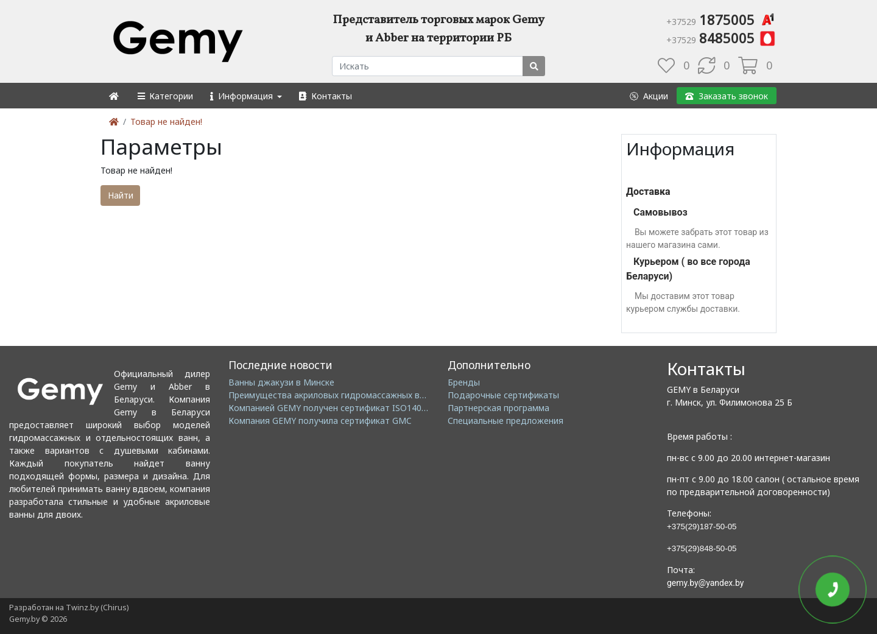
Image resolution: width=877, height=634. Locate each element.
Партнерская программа (498, 408)
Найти (120, 195)
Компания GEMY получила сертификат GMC (320, 420)
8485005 (721, 38)
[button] (165, 96)
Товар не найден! (166, 121)
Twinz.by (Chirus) (97, 607)
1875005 (721, 19)
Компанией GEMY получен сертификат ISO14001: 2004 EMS (351, 408)
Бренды (464, 382)
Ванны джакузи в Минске (281, 382)
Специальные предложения (505, 420)
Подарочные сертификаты (503, 395)
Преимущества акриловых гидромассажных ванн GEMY (344, 395)
